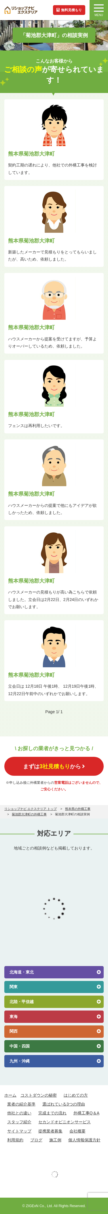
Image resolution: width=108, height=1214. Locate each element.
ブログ (36, 1140)
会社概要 (77, 1131)
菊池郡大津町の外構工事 (29, 814)
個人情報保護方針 (84, 1140)
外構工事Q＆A (86, 1113)
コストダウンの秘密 (38, 1095)
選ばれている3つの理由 (63, 1104)
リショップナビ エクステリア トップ (30, 808)
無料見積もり (69, 10)
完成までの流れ (52, 1113)
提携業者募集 (50, 1131)
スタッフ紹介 (19, 1122)
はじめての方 (76, 1095)
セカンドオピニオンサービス (64, 1122)
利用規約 (15, 1140)
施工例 (55, 1140)
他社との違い (19, 1113)
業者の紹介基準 (21, 1104)
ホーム (10, 1095)
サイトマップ (19, 1131)
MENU (99, 10)
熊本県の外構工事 (77, 808)
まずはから (54, 766)
